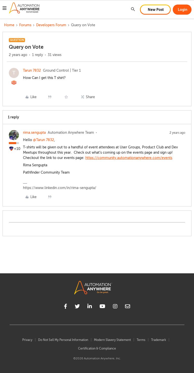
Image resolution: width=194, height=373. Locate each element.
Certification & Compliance (97, 348)
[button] (5, 9)
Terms (141, 340)
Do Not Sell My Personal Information (63, 340)
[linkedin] (89, 307)
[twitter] (77, 307)
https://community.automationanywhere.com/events (128, 158)
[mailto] (127, 307)
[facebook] (65, 307)
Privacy (27, 340)
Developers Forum (51, 25)
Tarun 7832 (32, 70)
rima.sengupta (34, 133)
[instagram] (115, 307)
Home (9, 25)
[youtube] (102, 307)
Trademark (158, 340)
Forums (25, 25)
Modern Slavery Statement (112, 340)
